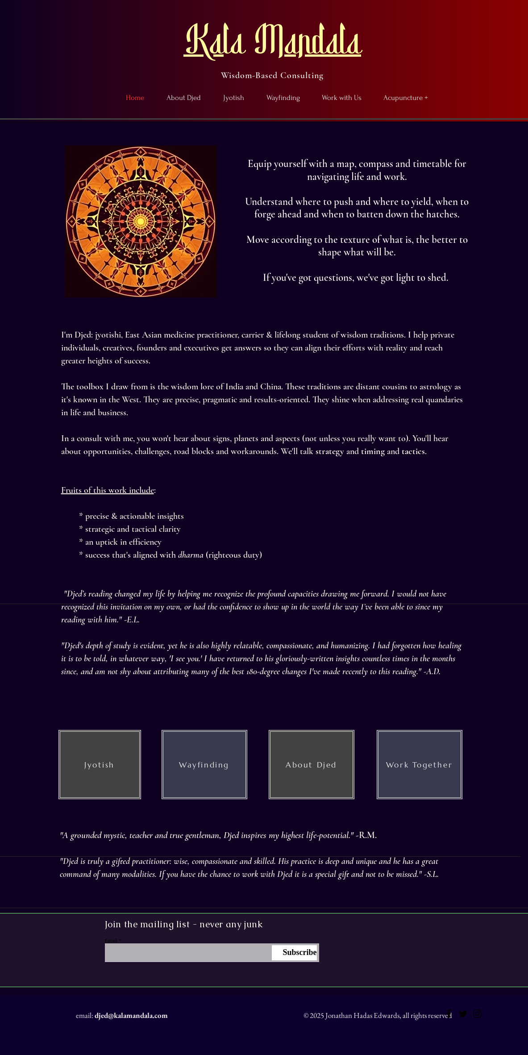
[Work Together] (419, 764)
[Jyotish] (99, 764)
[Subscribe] (294, 952)
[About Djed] (311, 764)
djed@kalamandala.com (131, 1015)
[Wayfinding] (204, 764)
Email (111, 940)
